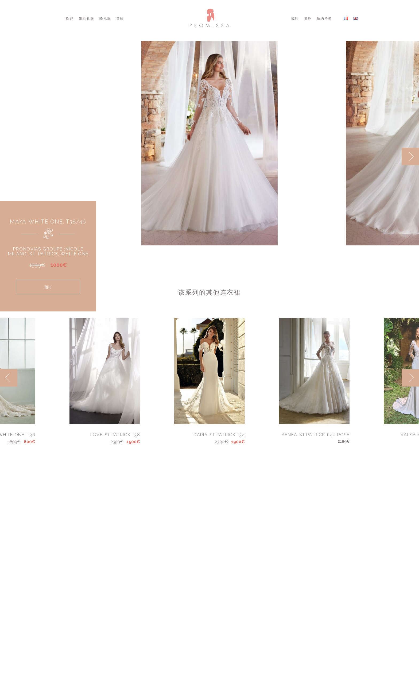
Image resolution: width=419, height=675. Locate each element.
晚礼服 (105, 19)
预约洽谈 (324, 19)
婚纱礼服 (86, 19)
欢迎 (69, 19)
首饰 (120, 19)
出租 (294, 19)
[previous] (8, 378)
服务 (307, 19)
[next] (410, 156)
